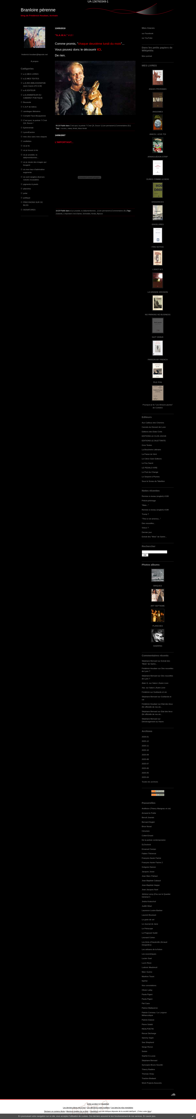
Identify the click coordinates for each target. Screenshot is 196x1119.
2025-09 (145, 755)
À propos (34, 61)
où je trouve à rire (30, 150)
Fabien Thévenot (149, 853)
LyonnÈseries (29, 132)
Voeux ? (145, 528)
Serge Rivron (147, 1047)
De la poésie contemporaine (154, 840)
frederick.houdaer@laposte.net (34, 54)
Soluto (144, 1051)
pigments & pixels (30, 184)
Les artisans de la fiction (152, 949)
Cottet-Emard (147, 835)
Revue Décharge (149, 1033)
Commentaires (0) (123, 126)
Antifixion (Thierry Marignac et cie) (156, 808)
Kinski (93, 214)
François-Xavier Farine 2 (152, 862)
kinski (75, 128)
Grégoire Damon (149, 867)
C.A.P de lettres (30, 107)
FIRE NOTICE (158, 247)
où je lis (26, 146)
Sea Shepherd (148, 1042)
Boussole (27, 102)
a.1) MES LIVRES (31, 74)
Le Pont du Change (150, 472)
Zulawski (59, 214)
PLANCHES (158, 626)
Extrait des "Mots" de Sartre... (154, 537)
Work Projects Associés (152, 1083)
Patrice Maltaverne (150, 1008)
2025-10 (145, 750)
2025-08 (145, 759)
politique (26, 198)
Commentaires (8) (119, 211)
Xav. (144, 688)
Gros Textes (147, 445)
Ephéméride (28, 128)
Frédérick (146, 692)
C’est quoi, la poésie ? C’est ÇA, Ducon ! (85, 126)
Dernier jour (147, 532)
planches (27, 189)
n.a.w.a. (64, 128)
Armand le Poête (149, 813)
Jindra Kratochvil (149, 901)
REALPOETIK (148, 1029)
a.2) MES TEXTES (31, 78)
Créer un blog (92, 1104)
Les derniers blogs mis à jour (74, 1108)
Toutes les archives (150, 782)
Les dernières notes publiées (98, 1108)
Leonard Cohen (148, 937)
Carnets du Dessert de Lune (154, 427)
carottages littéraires (32, 111)
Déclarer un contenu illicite (54, 1111)
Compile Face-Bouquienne (34, 116)
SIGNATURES (29, 210)
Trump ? (145, 514)
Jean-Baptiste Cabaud (151, 880)
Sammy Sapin (148, 1038)
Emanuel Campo (149, 849)
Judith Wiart (147, 906)
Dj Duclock (146, 844)
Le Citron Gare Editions (152, 459)
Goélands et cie (160, 692)
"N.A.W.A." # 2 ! (64, 35)
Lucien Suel (147, 958)
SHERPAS (157, 646)
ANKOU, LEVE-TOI (157, 134)
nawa (70, 128)
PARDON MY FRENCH (158, 359)
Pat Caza (146, 1003)
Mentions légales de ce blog (77, 1111)
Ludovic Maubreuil (149, 967)
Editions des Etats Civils (152, 432)
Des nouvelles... (148, 523)
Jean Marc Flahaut (150, 876)
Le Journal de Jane (150, 924)
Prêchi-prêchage (149, 500)
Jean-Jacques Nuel (150, 889)
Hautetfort (105, 1104)
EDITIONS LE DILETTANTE (154, 440)
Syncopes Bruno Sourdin (152, 1065)
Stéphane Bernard (149, 661)
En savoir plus (149, 1116)
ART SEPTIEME (158, 606)
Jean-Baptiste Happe (151, 885)
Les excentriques (149, 954)
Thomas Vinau (148, 1074)
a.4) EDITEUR (29, 90)
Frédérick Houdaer (150, 668)
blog (149, 1111)
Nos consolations (149, 985)
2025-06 (145, 768)
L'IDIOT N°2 (158, 269)
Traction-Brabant (149, 1078)
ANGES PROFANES (157, 89)
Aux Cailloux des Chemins (153, 423)
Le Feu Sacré (147, 463)
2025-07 (145, 764)
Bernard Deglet (148, 822)
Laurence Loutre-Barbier (152, 910)
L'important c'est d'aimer (72, 214)
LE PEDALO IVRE (149, 468)
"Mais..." (145, 505)
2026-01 (145, 737)
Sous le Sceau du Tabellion (153, 481)
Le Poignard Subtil (149, 933)
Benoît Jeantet (148, 817)
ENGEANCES (158, 202)
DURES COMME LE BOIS (157, 179)
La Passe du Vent (149, 454)
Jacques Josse (148, 871)
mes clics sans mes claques (35, 137)
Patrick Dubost (148, 1020)
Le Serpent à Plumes (151, 477)
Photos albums (151, 564)
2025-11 (145, 746)
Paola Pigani (147, 994)
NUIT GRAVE (157, 337)
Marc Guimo (147, 972)
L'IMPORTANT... (64, 142)
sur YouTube (147, 38)
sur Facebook (147, 33)
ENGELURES (157, 224)
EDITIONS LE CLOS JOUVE (154, 436)
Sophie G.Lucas (148, 1056)
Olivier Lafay (147, 990)
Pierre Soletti (147, 1024)
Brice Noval (147, 826)
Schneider (86, 214)
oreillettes (27, 141)
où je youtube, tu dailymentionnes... (83, 211)
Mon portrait (147, 56)
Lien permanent (108, 126)
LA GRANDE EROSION (158, 292)
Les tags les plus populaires (122, 1108)
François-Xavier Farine (151, 858)
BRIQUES (157, 586)
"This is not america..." (151, 519)
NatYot (145, 981)
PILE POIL (157, 382)
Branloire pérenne (38, 10)
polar (25, 193)
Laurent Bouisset (149, 915)
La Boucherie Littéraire (151, 449)
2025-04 (145, 777)
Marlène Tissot (148, 976)
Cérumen (146, 831)
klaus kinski (82, 128)
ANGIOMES (158, 112)
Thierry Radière (148, 1069)
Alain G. (145, 683)
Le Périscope (147, 928)
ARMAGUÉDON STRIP (158, 157)
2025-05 (145, 773)
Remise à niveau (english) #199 (155, 496)
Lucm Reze (146, 963)
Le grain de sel (148, 919)
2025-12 (145, 741)
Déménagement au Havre (153, 721)
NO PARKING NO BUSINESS (157, 314)
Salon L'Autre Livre (160, 683)
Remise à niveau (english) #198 (155, 510)
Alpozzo (100, 214)
